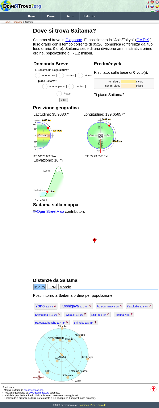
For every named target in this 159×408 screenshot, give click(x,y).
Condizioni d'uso (87, 405)
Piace (67, 93)
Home (31, 16)
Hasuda (124, 314)
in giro (39, 287)
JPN (52, 287)
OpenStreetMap (50, 211)
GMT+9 (142, 40)
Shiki (100, 314)
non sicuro (48, 75)
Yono (45, 306)
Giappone (18, 22)
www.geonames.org (39, 392)
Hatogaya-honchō (52, 322)
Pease (51, 16)
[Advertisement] (16, 83)
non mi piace (57, 86)
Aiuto (69, 16)
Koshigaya (76, 306)
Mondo (65, 287)
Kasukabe (139, 306)
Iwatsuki (75, 314)
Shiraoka (85, 322)
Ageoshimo (109, 306)
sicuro (88, 75)
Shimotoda (48, 314)
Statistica (89, 16)
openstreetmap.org (33, 390)
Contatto (102, 405)
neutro (69, 75)
